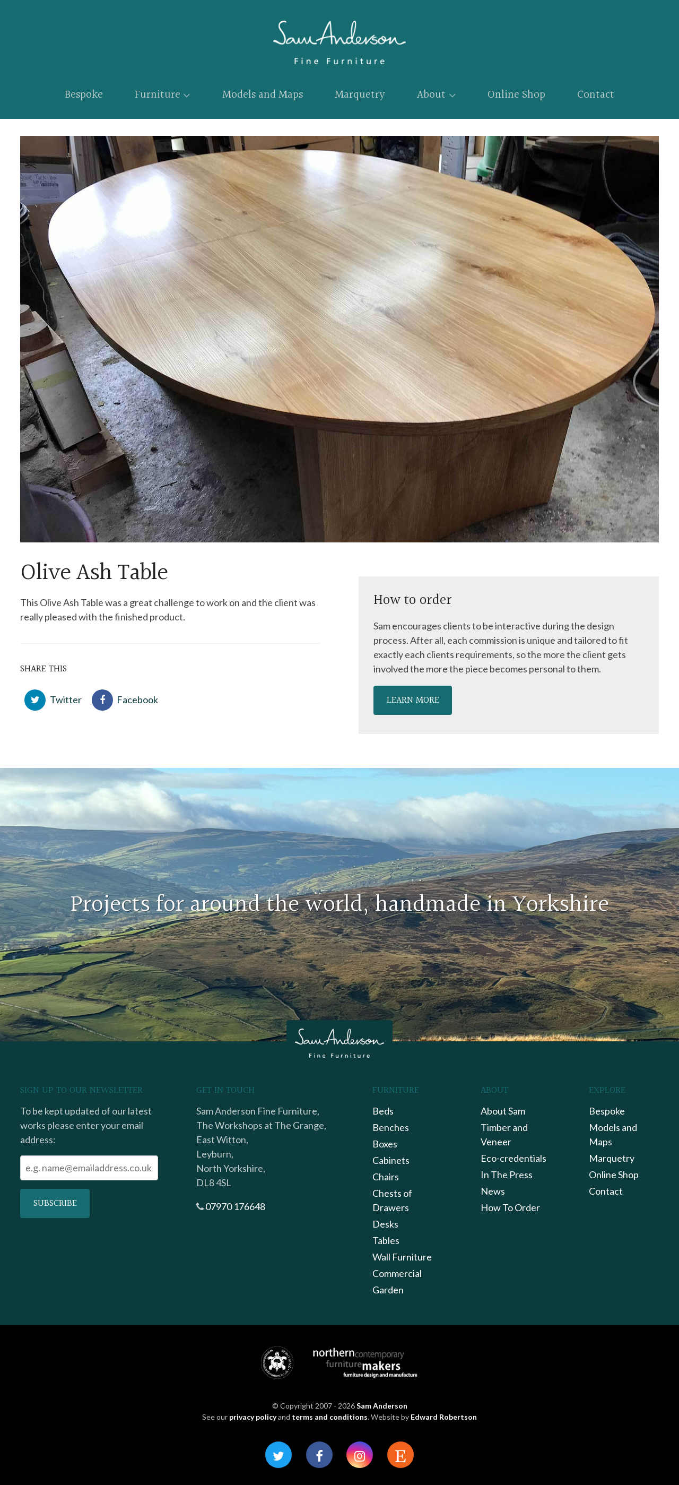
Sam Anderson (381, 1405)
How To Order (510, 1207)
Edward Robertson (444, 1416)
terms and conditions (330, 1416)
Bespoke (84, 94)
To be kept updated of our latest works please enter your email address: (86, 1125)
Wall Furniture (402, 1257)
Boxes (384, 1144)
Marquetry (360, 94)
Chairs (385, 1176)
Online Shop (516, 94)
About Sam (503, 1111)
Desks (385, 1224)
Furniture (162, 94)
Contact (595, 94)
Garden (388, 1290)
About (436, 94)
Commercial (397, 1273)
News (493, 1191)
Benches (390, 1127)
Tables (385, 1240)
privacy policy (252, 1416)
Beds (383, 1111)
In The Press (507, 1174)
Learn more (413, 700)
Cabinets (391, 1160)
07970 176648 (235, 1206)
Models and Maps (262, 94)
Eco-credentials (513, 1158)
